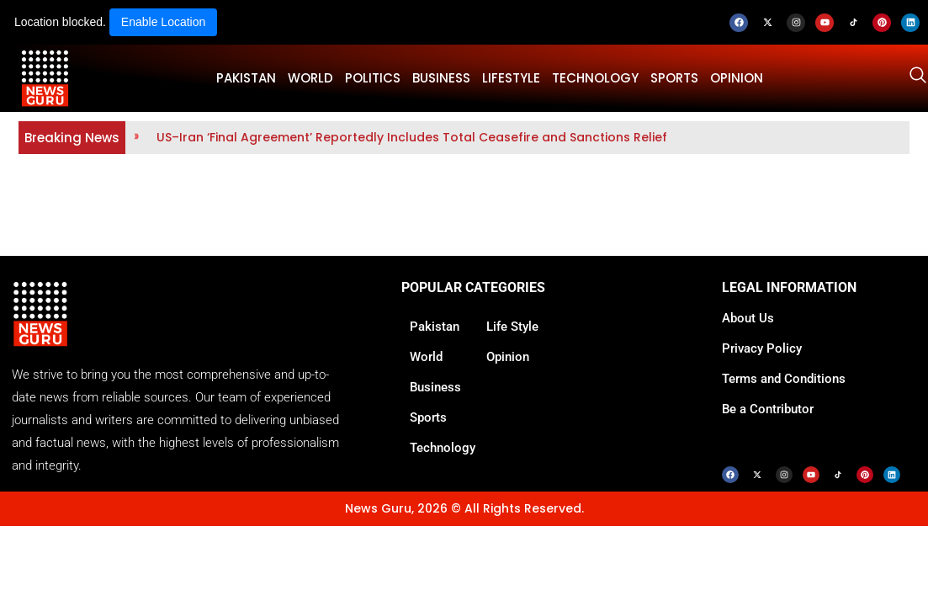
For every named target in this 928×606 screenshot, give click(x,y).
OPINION (736, 78)
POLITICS (372, 78)
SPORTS (674, 78)
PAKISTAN (246, 78)
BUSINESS (441, 78)
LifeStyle (511, 78)
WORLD (310, 78)
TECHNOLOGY (595, 78)
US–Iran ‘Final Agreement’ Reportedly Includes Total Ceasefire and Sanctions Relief (411, 137)
